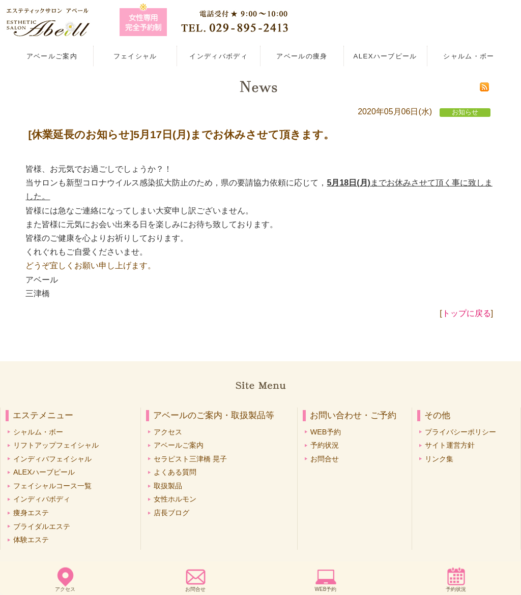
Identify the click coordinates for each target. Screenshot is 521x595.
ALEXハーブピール (385, 56)
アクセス (65, 589)
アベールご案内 (51, 56)
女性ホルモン (175, 499)
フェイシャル (135, 56)
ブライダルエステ (41, 526)
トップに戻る (466, 313)
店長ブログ (171, 513)
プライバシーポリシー (460, 432)
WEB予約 (326, 589)
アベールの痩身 (301, 56)
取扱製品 (168, 486)
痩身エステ (31, 513)
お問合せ (195, 589)
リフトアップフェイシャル (56, 445)
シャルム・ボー (468, 56)
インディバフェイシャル (52, 459)
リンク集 (439, 459)
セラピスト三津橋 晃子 (190, 459)
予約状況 (456, 589)
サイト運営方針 (450, 445)
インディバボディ (218, 56)
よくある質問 (175, 472)
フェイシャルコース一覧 (52, 486)
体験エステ (31, 540)
